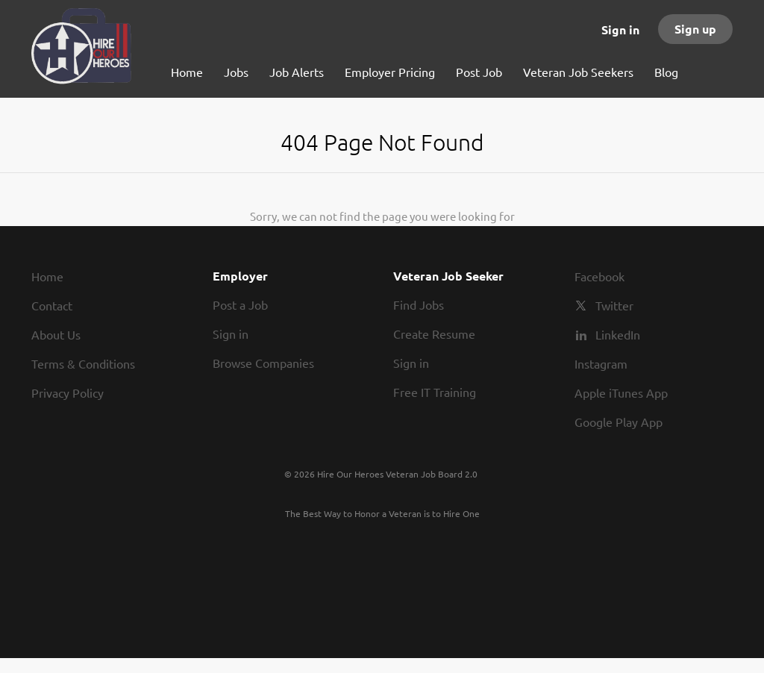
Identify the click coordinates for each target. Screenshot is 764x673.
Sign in (620, 29)
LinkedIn (617, 334)
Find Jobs (418, 304)
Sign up (695, 29)
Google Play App (618, 421)
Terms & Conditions (83, 363)
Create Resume (434, 333)
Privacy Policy (67, 392)
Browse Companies (263, 362)
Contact (51, 305)
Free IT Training (434, 391)
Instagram (600, 363)
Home (47, 276)
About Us (56, 334)
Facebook (599, 276)
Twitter (614, 305)
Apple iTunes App (621, 392)
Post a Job (240, 304)
